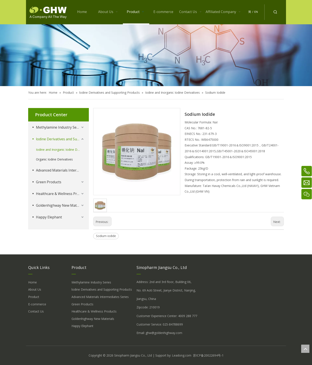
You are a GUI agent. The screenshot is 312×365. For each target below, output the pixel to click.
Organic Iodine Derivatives (54, 159)
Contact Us (36, 311)
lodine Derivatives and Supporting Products (60, 139)
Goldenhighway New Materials (60, 205)
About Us (34, 289)
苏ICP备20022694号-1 (208, 355)
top (305, 349)
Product (33, 297)
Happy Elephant (49, 217)
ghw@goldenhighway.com (164, 333)
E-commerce (37, 304)
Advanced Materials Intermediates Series (60, 170)
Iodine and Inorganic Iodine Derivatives (60, 149)
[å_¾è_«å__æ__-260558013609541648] (156, 55)
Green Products (48, 182)
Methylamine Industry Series (59, 127)
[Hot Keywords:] (275, 12)
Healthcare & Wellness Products (60, 193)
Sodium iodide (106, 236)
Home (32, 282)
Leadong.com (181, 355)
